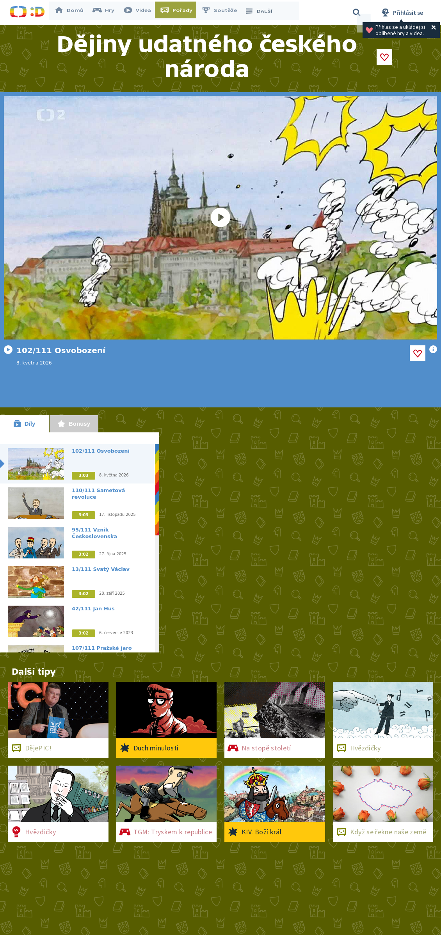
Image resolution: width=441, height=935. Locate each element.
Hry (107, 12)
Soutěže (222, 12)
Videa (140, 12)
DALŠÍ (262, 12)
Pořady (180, 12)
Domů (72, 12)
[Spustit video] (220, 218)
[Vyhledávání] (357, 12)
